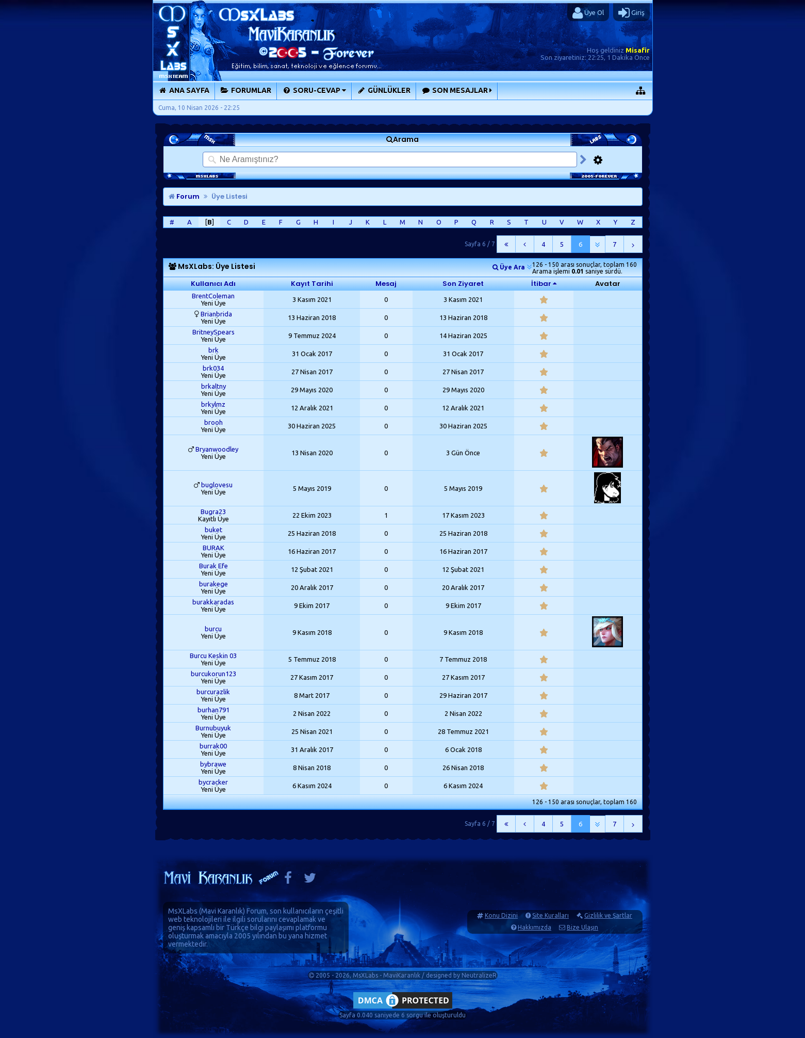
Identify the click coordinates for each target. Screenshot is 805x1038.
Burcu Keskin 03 (213, 655)
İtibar (541, 284)
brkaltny (213, 386)
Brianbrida (216, 313)
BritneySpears (213, 332)
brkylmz (213, 404)
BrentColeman (213, 295)
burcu (213, 628)
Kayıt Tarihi (312, 284)
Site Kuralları (550, 915)
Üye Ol (588, 13)
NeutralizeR (479, 975)
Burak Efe (213, 565)
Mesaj (386, 284)
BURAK (213, 547)
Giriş (631, 13)
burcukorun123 (213, 673)
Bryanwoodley (216, 449)
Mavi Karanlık (222, 911)
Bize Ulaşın (582, 927)
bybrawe (213, 764)
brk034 (213, 368)
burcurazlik (213, 691)
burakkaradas (213, 601)
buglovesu (217, 484)
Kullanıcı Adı (213, 284)
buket (213, 529)
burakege (213, 583)
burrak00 (213, 745)
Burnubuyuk (213, 727)
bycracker (213, 782)
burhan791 (213, 709)
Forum (184, 196)
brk (213, 350)
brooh (213, 422)
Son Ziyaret (463, 284)
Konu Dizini (501, 915)
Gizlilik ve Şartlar (608, 915)
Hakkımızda (534, 927)
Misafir (638, 50)
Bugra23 (213, 511)
